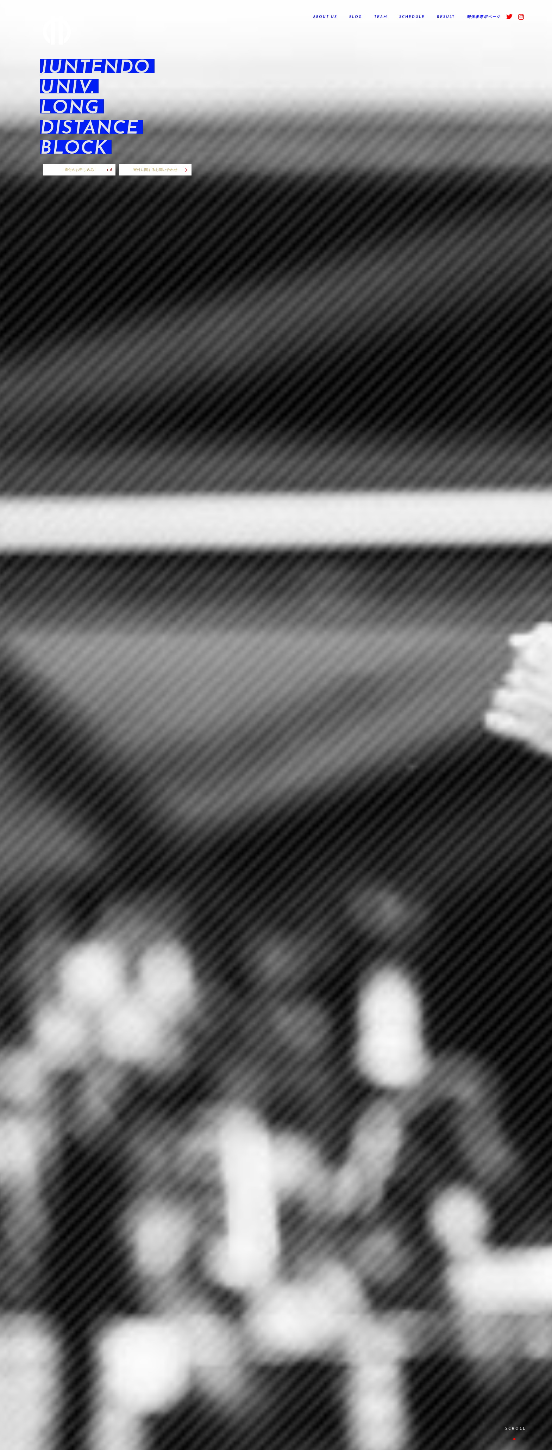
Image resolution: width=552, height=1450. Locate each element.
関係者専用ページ (484, 17)
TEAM (380, 17)
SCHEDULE (412, 17)
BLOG (355, 17)
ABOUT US (325, 17)
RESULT (446, 17)
